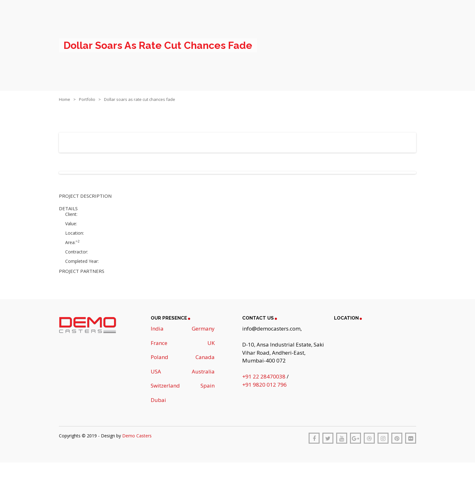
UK (211, 343)
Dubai (158, 400)
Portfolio (87, 99)
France (159, 343)
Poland (159, 357)
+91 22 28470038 (264, 376)
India (157, 328)
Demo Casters (137, 436)
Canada (205, 357)
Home (64, 99)
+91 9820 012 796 (264, 384)
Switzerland (165, 385)
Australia (203, 371)
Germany (203, 328)
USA (156, 371)
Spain (208, 385)
